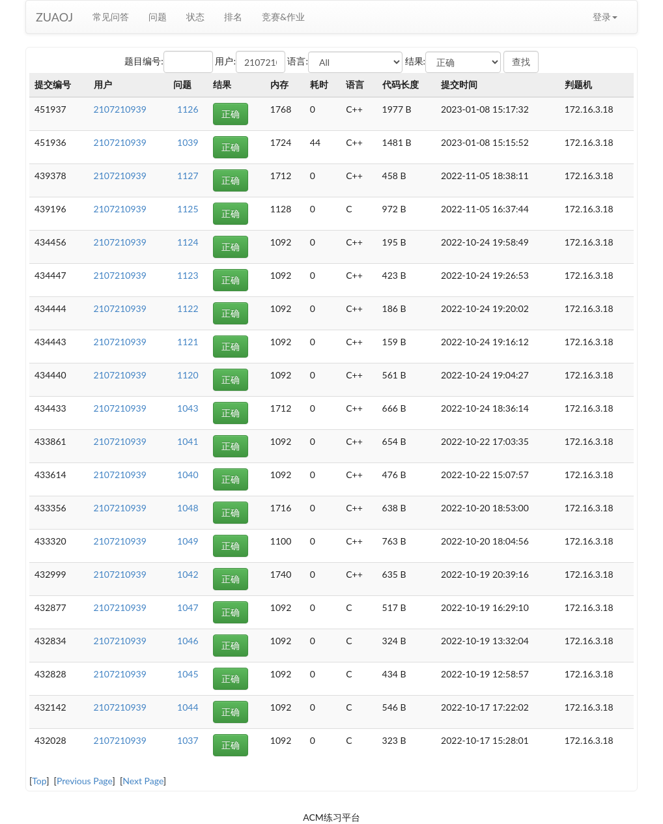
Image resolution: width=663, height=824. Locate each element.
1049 (187, 541)
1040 (187, 474)
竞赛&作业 (283, 16)
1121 (187, 341)
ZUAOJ (54, 17)
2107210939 (120, 109)
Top (39, 780)
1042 (187, 574)
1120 (187, 374)
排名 (233, 16)
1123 (187, 275)
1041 (187, 441)
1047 (187, 607)
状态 (195, 16)
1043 (187, 408)
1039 (187, 142)
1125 (187, 208)
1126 (187, 109)
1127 (187, 175)
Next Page (142, 780)
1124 (187, 242)
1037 (187, 740)
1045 (187, 673)
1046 (187, 640)
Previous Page (85, 780)
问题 (157, 16)
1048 (187, 507)
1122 (187, 308)
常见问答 (110, 16)
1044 (187, 707)
